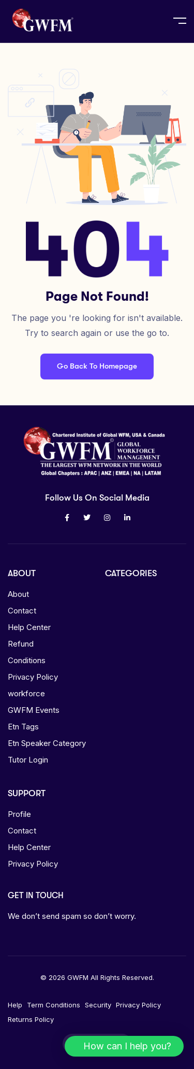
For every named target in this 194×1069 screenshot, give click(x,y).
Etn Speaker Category (47, 743)
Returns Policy (31, 1019)
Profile (19, 814)
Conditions (27, 660)
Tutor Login (28, 760)
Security (98, 1005)
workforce (26, 693)
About (18, 594)
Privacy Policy (33, 677)
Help (15, 1005)
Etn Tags (23, 726)
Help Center (29, 627)
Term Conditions (53, 1005)
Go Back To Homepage (97, 366)
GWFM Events (33, 710)
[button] (124, 1046)
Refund (21, 644)
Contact (22, 611)
